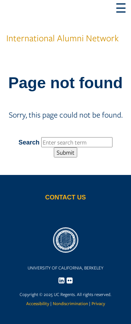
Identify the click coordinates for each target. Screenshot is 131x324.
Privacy (98, 304)
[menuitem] (61, 280)
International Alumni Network (62, 28)
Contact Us (65, 197)
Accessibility (37, 304)
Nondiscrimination (70, 304)
